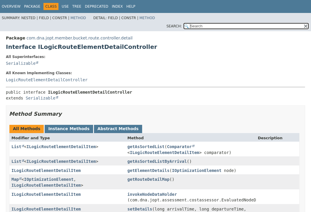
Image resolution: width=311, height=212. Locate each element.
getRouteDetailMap (148, 179)
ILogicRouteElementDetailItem (61, 146)
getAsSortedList (145, 146)
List (16, 146)
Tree (76, 6)
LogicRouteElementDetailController (47, 79)
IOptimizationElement (197, 170)
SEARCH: (174, 26)
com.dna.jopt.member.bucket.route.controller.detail (79, 38)
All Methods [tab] (26, 128)
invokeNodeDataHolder (152, 194)
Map (15, 179)
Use (65, 6)
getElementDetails (148, 170)
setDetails (139, 209)
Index (117, 6)
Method (78, 18)
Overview (11, 6)
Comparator (179, 146)
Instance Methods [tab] (68, 128)
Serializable (21, 63)
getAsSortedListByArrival (157, 161)
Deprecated (96, 6)
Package (32, 6)
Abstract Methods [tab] (118, 128)
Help (130, 6)
